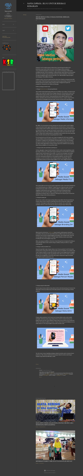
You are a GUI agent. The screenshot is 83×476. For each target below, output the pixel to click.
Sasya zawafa (8, 11)
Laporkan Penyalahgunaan (6, 37)
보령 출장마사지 (59, 375)
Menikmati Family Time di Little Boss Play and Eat (54, 461)
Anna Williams (53, 472)
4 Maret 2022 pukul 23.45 (47, 370)
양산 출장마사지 (66, 374)
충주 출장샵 (47, 374)
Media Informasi (44, 89)
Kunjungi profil (8, 18)
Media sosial (51, 232)
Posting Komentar (42, 426)
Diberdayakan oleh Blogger (49, 470)
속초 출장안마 (51, 373)
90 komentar (41, 463)
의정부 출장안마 (46, 375)
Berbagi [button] (24, 14)
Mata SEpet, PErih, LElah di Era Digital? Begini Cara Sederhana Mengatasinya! (54, 424)
